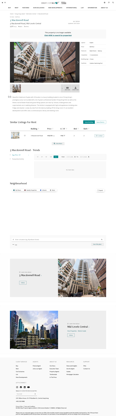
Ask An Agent (70, 368)
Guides (68, 371)
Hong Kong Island (20, 14)
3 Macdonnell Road (42, 14)
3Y (42, 156)
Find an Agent (37, 365)
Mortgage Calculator (72, 374)
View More (58, 143)
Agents (35, 361)
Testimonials (53, 374)
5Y (46, 156)
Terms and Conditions (29, 406)
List (17, 374)
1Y (37, 156)
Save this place (97, 244)
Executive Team (54, 368)
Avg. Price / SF (16, 154)
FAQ (84, 365)
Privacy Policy (19, 406)
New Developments (21, 376)
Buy (17, 365)
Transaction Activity (18, 158)
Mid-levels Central (31, 14)
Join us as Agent (37, 368)
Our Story (52, 365)
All (56, 156)
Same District (100, 121)
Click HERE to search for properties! (58, 35)
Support (86, 361)
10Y (51, 156)
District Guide (82, 330)
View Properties (72, 330)
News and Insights (71, 365)
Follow (23, 282)
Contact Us (86, 368)
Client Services (21, 361)
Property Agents (54, 371)
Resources (70, 361)
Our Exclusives (20, 371)
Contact (99, 135)
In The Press (53, 376)
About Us (53, 361)
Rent (17, 368)
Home (11, 14)
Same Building (89, 121)
